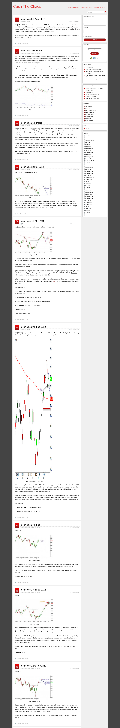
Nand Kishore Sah (90, 98)
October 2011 (88, 175)
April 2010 (87, 213)
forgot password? (93, 33)
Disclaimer (93, 96)
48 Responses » (75, 125)
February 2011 (89, 192)
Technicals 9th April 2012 (32, 19)
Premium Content (26, 21)
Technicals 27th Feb (30, 525)
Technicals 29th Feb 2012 (33, 327)
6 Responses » (75, 592)
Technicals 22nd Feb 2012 (33, 665)
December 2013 (89, 152)
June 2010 (88, 208)
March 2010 (88, 215)
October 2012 (88, 159)
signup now (86, 33)
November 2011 (89, 173)
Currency (87, 108)
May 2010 (87, 210)
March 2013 (88, 154)
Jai (22, 43)
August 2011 (88, 179)
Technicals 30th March (31, 50)
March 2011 (88, 190)
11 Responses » (75, 169)
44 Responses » (75, 21)
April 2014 (87, 144)
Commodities (88, 106)
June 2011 (88, 183)
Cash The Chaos (27, 6)
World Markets (89, 120)
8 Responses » (75, 53)
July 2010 (87, 206)
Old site (87, 128)
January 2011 (88, 194)
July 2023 (87, 136)
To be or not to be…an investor (93, 69)
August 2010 (88, 204)
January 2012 (88, 169)
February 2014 (89, 148)
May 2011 (87, 186)
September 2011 (89, 177)
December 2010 (89, 196)
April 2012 (87, 163)
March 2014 (88, 146)
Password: (86, 27)
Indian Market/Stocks (27, 53)
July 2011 (87, 181)
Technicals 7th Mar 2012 (32, 221)
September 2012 (89, 161)
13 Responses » (75, 223)
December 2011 (89, 171)
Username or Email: (88, 20)
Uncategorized (89, 116)
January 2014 (88, 150)
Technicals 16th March (31, 123)
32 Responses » (75, 329)
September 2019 (89, 140)
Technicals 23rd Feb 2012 (33, 589)
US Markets (88, 118)
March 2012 (88, 165)
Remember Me (88, 36)
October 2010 (88, 200)
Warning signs (89, 67)
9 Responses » (75, 527)
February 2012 (89, 167)
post (53, 281)
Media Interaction (89, 112)
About (91, 92)
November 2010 (89, 198)
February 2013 (89, 156)
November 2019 (89, 138)
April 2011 (87, 188)
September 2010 (89, 202)
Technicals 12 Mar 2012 (32, 167)
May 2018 (87, 142)
